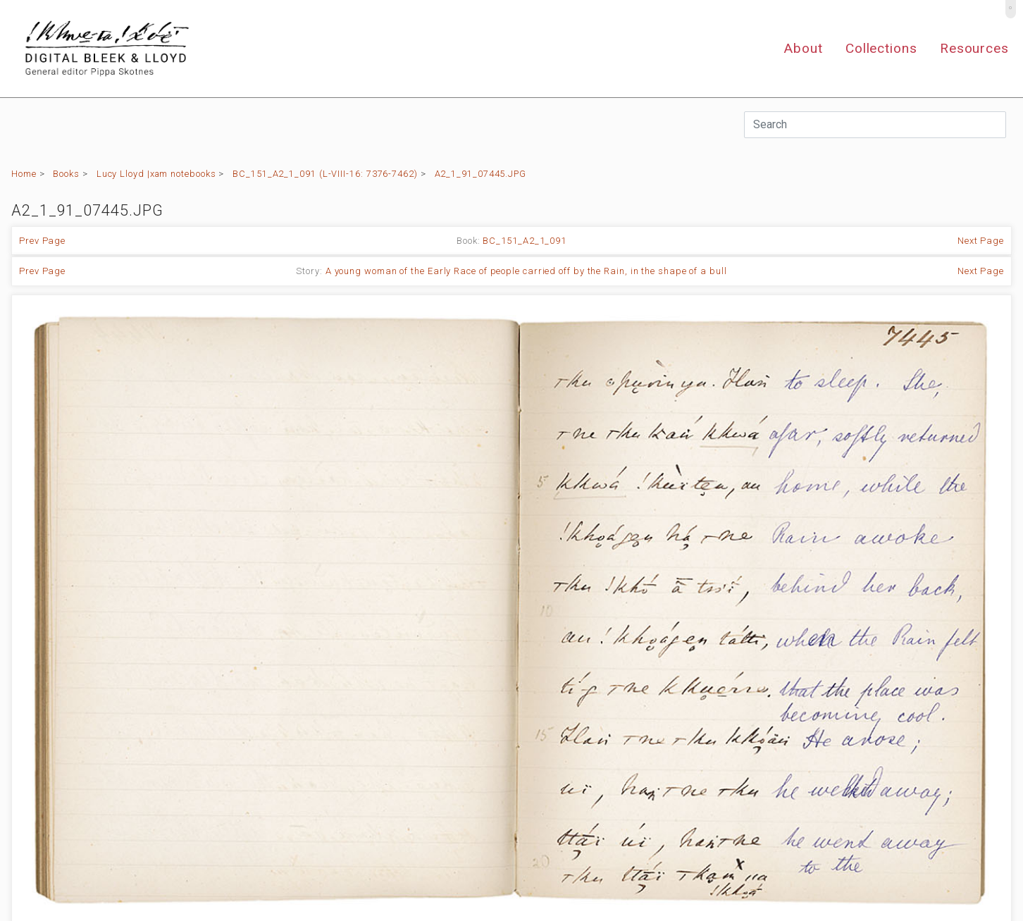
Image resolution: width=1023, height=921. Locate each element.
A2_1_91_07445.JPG (480, 173)
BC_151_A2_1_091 (524, 240)
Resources (974, 48)
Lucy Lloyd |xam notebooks (156, 173)
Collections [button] (881, 48)
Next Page (980, 240)
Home (24, 173)
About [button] (803, 48)
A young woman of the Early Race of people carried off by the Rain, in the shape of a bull (526, 271)
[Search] (875, 124)
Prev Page (42, 240)
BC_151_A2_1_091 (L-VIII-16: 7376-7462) (325, 173)
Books (66, 173)
